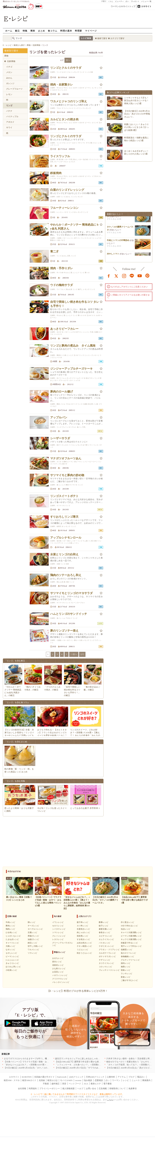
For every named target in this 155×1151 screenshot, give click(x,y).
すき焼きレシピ (83, 939)
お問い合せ (91, 1088)
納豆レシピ (32, 943)
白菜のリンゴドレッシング (67, 189)
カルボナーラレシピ (107, 953)
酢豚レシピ (103, 922)
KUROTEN (26, 1077)
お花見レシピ (58, 972)
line (132, 275)
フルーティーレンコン (64, 207)
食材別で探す (11, 50)
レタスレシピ (58, 939)
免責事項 (132, 1088)
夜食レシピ (125, 977)
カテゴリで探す (117, 38)
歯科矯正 (55, 1083)
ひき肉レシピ (11, 932)
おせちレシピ (58, 958)
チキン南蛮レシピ (84, 946)
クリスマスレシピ (59, 979)
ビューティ (119, 1)
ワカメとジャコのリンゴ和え (68, 101)
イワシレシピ (58, 922)
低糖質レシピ (126, 949)
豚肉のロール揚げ (61, 391)
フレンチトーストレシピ (109, 970)
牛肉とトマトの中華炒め (118, 241)
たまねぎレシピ (12, 939)
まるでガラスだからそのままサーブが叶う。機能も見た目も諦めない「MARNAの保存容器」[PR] (48, 1058)
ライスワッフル (60, 156)
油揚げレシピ (33, 939)
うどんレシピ (82, 949)
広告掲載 (103, 1088)
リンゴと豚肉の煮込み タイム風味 (73, 345)
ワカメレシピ (33, 949)
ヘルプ (80, 1088)
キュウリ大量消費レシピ (131, 939)
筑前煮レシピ (82, 936)
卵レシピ (31, 922)
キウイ (9, 127)
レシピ (126, 1080)
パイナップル (12, 116)
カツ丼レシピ (82, 926)
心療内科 (111, 1077)
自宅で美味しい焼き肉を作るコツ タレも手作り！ (74, 303)
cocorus (78, 1080)
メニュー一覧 (146, 1)
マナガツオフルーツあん (65, 458)
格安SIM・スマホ (12, 1080)
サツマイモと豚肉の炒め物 (67, 475)
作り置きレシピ (127, 922)
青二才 (54, 251)
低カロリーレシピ (128, 953)
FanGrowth (61, 1077)
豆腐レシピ (32, 932)
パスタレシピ (104, 943)
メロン (9, 72)
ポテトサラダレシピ (107, 956)
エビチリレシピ (105, 936)
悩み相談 (88, 1080)
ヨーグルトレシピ (35, 929)
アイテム (122, 1077)
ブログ (131, 1077)
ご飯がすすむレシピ (129, 980)
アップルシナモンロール (65, 537)
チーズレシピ (33, 926)
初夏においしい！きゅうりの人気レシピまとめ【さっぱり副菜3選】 (136, 127)
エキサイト (146, 6)
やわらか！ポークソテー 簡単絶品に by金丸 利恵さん (74, 226)
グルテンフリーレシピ (130, 960)
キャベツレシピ (12, 943)
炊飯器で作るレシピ (129, 943)
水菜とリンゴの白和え (64, 554)
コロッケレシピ (105, 967)
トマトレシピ (58, 932)
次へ (68, 60)
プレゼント (135, 1)
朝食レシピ (125, 970)
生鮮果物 (11, 61)
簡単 (32, 30)
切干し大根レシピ (35, 946)
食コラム (52, 30)
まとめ (41, 30)
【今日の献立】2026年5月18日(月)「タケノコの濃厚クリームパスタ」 (36, 1068)
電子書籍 (107, 1083)
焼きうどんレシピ (84, 953)
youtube (139, 275)
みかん (9, 78)
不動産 (46, 1083)
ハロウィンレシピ (59, 975)
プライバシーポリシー (49, 1088)
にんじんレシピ (12, 960)
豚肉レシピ (10, 926)
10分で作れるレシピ (129, 926)
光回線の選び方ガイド (44, 1077)
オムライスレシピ (106, 939)
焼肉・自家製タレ (61, 84)
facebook (108, 275)
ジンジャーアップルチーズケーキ (71, 368)
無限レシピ (125, 967)
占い (127, 1)
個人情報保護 (68, 1088)
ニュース (136, 1080)
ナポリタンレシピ (106, 946)
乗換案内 (146, 1080)
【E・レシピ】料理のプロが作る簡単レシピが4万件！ (77, 991)
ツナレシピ (32, 953)
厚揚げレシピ (33, 936)
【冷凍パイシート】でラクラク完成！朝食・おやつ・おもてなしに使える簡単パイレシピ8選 (46, 1061)
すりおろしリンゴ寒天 (64, 516)
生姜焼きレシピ (83, 929)
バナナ (9, 111)
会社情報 (22, 1088)
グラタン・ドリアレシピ (109, 949)
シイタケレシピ (58, 929)
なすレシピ (10, 949)
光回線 (42, 1080)
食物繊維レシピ (127, 956)
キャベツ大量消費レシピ (131, 932)
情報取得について (117, 1088)
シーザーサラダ (60, 438)
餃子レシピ (103, 926)
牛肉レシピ (10, 922)
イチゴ (9, 67)
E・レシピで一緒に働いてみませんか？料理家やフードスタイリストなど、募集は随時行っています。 (77, 1094)
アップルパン (58, 417)
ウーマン (116, 1080)
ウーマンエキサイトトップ (123, 6)
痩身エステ (96, 1083)
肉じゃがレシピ (83, 932)
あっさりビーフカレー (64, 328)
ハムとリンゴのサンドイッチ (68, 613)
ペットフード (75, 1083)
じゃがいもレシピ (13, 936)
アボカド (10, 122)
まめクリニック (76, 1077)
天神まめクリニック (95, 1077)
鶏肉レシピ (10, 929)
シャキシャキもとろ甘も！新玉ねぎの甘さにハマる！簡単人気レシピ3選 (136, 100)
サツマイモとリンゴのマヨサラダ (71, 593)
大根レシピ (10, 946)
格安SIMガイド (29, 1080)
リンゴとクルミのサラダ (65, 67)
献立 (17, 30)
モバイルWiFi (66, 1080)
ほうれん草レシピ (13, 967)
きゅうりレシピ (12, 963)
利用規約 (33, 1088)
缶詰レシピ (125, 929)
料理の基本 (66, 30)
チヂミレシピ (104, 960)
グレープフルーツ (14, 89)
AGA (86, 1083)
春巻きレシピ (104, 932)
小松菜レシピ (11, 970)
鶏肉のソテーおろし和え (65, 575)
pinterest (147, 275)
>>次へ (74, 654)
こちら (110, 1099)
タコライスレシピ (106, 963)
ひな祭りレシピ (58, 968)
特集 (25, 30)
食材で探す (102, 38)
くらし (110, 1)
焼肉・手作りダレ (61, 268)
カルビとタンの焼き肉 (64, 119)
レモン (9, 94)
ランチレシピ (126, 973)
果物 (6, 56)
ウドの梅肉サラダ (61, 285)
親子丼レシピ (82, 922)
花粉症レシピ (58, 965)
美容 (64, 1083)
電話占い (141, 1077)
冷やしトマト (113, 255)
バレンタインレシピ (60, 982)
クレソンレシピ (58, 936)
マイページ (91, 30)
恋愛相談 (99, 1080)
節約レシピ (125, 963)
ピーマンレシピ (12, 956)
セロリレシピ (58, 926)
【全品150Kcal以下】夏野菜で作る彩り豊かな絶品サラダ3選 (82, 1061)
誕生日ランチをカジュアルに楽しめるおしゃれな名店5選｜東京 (84, 1058)
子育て (104, 1)
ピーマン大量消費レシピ (131, 936)
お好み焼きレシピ (84, 943)
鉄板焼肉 (56, 173)
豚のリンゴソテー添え (64, 630)
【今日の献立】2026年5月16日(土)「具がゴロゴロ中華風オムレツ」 (137, 114)
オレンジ (10, 83)
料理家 (78, 30)
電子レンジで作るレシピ (131, 946)
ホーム (8, 30)
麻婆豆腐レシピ (105, 929)
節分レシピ (57, 962)
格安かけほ (52, 1080)
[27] (82, 654)
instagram (124, 275)
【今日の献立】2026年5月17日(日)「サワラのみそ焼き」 (81, 1068)
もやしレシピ (11, 953)
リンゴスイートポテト (64, 496)
